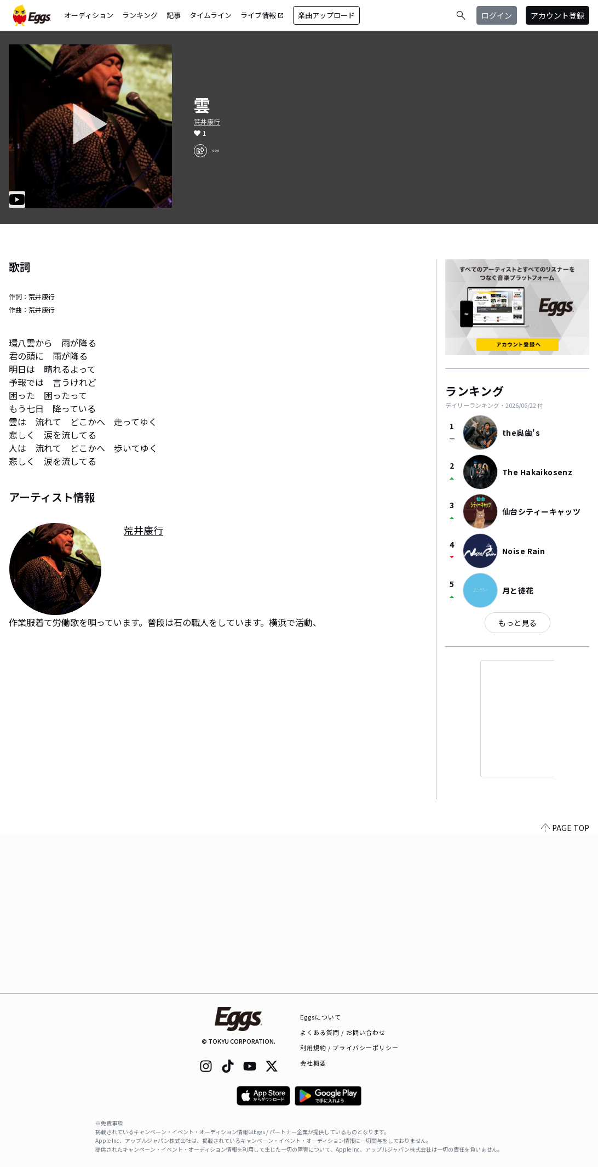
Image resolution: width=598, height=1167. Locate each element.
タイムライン (210, 15)
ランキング (140, 15)
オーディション (88, 15)
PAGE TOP (565, 986)
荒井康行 (207, 121)
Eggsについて (321, 1016)
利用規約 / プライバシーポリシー (349, 1047)
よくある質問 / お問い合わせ (343, 1032)
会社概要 (313, 1062)
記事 (173, 15)
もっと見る (517, 622)
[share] (200, 150)
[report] (215, 150)
